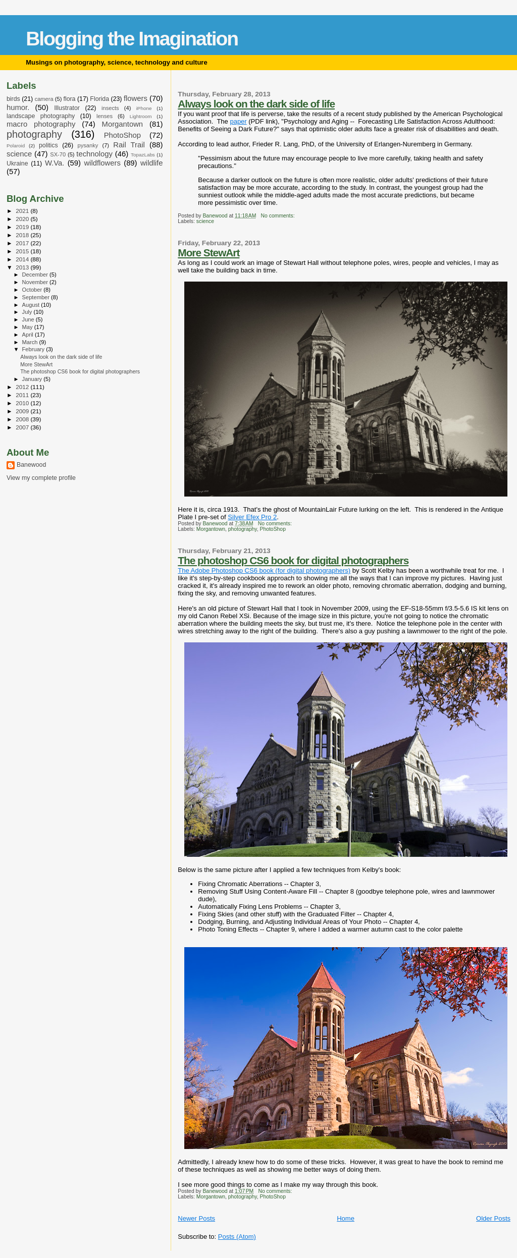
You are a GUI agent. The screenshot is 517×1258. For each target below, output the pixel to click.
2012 (23, 387)
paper (238, 121)
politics (48, 145)
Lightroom (141, 116)
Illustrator (67, 108)
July (28, 312)
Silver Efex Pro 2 (252, 517)
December (35, 274)
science (205, 221)
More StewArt (208, 252)
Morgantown (210, 529)
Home (345, 1218)
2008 (23, 419)
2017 (23, 243)
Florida (99, 98)
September (36, 297)
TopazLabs (143, 154)
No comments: (278, 215)
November (35, 282)
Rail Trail (129, 145)
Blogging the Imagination (132, 38)
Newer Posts (196, 1218)
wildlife (151, 163)
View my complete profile (41, 477)
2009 (23, 411)
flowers (135, 98)
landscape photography (41, 116)
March (30, 342)
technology (94, 154)
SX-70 (58, 154)
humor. (18, 107)
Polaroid (16, 145)
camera (44, 99)
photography (242, 529)
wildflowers (102, 163)
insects (110, 108)
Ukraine (17, 163)
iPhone (144, 108)
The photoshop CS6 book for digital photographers (293, 560)
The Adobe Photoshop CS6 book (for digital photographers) (264, 570)
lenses (104, 116)
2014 (23, 259)
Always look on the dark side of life (256, 104)
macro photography (41, 124)
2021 (23, 210)
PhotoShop (273, 529)
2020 (23, 218)
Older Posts (493, 1218)
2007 (23, 427)
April (28, 335)
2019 (23, 227)
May (28, 327)
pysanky (88, 145)
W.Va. (54, 163)
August (31, 305)
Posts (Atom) (237, 1236)
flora (69, 98)
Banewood (31, 464)
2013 (23, 267)
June (29, 319)
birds (13, 98)
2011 (23, 395)
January (33, 379)
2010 (23, 403)
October (33, 290)
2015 (23, 251)
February (34, 349)
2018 (23, 235)
